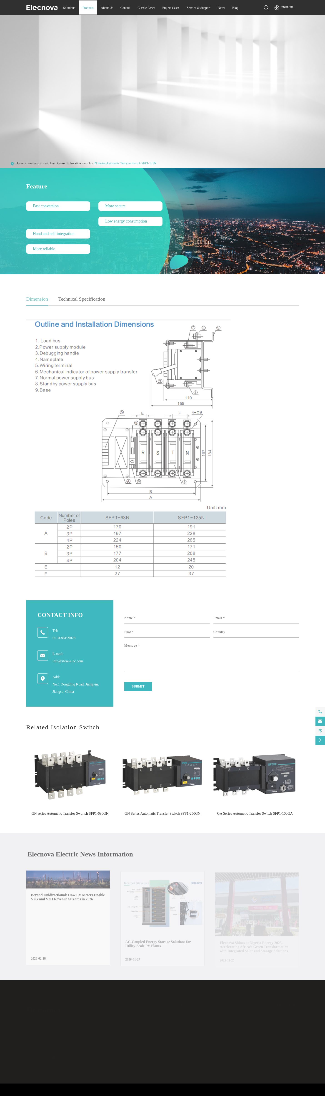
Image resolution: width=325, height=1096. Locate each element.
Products (88, 8)
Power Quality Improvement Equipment (192, 1025)
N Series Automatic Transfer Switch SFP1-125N (125, 163)
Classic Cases (146, 8)
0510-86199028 (63, 638)
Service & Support (198, 8)
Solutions (69, 8)
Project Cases (171, 8)
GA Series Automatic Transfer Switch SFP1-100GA (255, 813)
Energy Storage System (182, 1060)
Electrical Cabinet (178, 1031)
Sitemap (269, 1094)
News (221, 8)
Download (283, 1048)
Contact (125, 8)
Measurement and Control (183, 1019)
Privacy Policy (291, 1094)
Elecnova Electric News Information (83, 854)
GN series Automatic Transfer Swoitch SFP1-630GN (70, 813)
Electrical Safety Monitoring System (190, 1037)
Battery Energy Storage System (187, 1054)
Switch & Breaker (54, 163)
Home (19, 163)
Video (281, 1060)
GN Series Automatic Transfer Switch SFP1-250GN (162, 813)
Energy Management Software (186, 1042)
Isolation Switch (80, 163)
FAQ (280, 1054)
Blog (235, 8)
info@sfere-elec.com (67, 661)
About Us (107, 8)
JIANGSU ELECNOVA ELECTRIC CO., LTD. (67, 1094)
